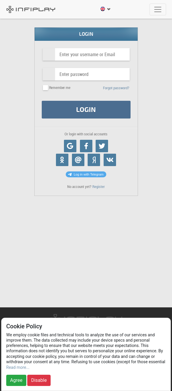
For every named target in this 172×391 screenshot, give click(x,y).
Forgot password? (116, 88)
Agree (16, 380)
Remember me (59, 87)
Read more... (17, 367)
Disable (39, 380)
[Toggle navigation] (158, 9)
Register (98, 186)
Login (86, 110)
